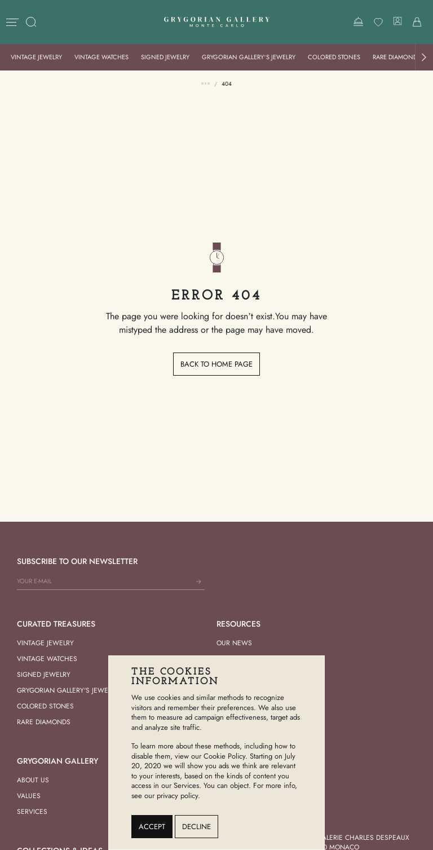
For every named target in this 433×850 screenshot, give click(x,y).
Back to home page (216, 364)
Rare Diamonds (397, 56)
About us (33, 780)
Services (32, 812)
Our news (234, 643)
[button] (424, 57)
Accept (152, 826)
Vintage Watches (101, 56)
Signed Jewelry (165, 56)
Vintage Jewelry (36, 56)
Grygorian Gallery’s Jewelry (248, 56)
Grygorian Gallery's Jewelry (68, 690)
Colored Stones (334, 56)
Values (29, 796)
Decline (196, 826)
